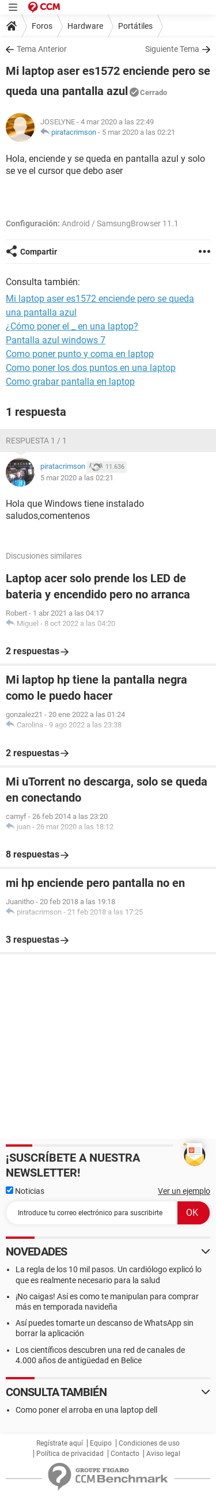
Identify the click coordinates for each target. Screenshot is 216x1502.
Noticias (25, 1191)
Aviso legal (163, 1454)
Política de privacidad (70, 1454)
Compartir (38, 251)
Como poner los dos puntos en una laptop (91, 367)
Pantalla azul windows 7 (55, 340)
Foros (42, 26)
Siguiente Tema (172, 49)
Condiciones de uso (149, 1443)
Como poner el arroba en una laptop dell (86, 1409)
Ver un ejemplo (184, 1191)
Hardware (85, 26)
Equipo (101, 1443)
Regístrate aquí (59, 1443)
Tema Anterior (42, 49)
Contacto (125, 1454)
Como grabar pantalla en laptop (70, 381)
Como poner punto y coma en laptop (80, 353)
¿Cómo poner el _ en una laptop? (72, 326)
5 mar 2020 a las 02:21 (138, 132)
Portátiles (135, 26)
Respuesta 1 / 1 (36, 440)
